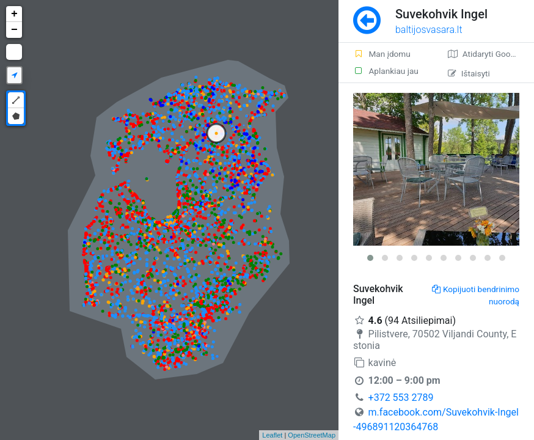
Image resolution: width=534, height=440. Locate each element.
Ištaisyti (469, 73)
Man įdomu (382, 54)
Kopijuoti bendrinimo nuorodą (475, 295)
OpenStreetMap (311, 435)
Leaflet (272, 435)
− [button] (14, 30)
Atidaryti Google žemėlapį (491, 54)
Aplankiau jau (386, 71)
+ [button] (14, 14)
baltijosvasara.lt (429, 29)
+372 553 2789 (401, 397)
